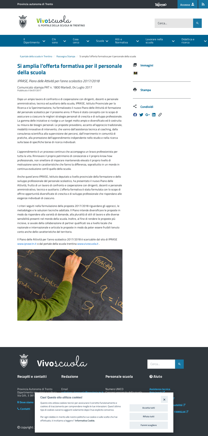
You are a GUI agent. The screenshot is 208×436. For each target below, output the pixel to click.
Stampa (145, 90)
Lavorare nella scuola (154, 40)
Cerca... (162, 23)
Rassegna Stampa (65, 56)
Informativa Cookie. (85, 420)
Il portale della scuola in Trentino (36, 56)
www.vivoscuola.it (88, 244)
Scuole (100, 41)
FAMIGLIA (181, 412)
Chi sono (55, 40)
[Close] (164, 399)
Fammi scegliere (149, 425)
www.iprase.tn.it (27, 244)
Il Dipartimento (31, 40)
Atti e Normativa (121, 40)
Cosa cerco (76, 40)
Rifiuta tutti (148, 416)
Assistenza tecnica (159, 389)
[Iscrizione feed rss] (203, 4)
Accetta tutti (148, 407)
